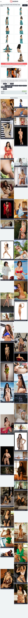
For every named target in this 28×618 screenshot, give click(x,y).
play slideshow (24, 5)
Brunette (6, 85)
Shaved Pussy (24, 85)
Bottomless (16, 85)
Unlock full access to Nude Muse (14, 63)
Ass (9, 85)
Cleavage (20, 85)
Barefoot (12, 85)
